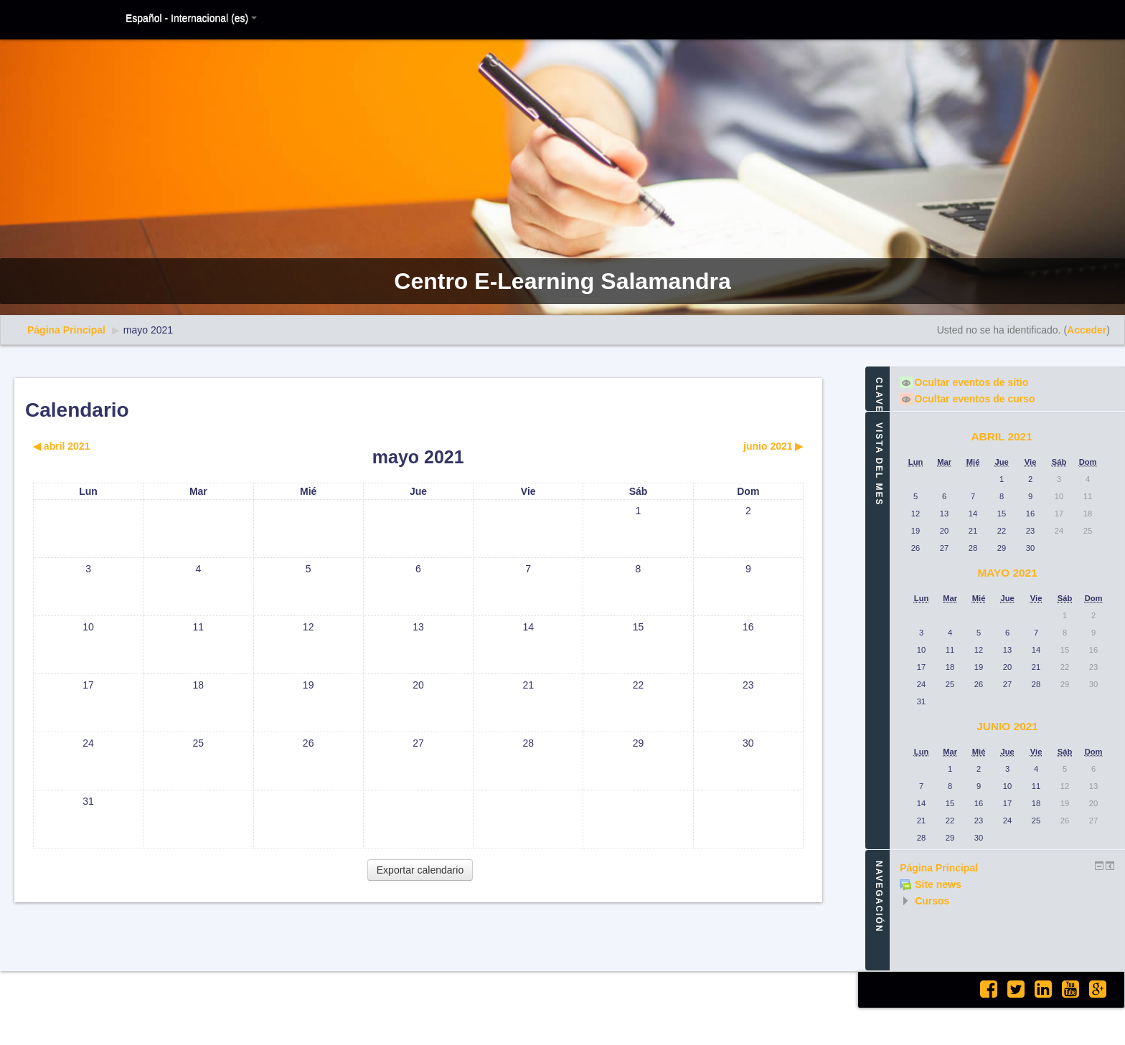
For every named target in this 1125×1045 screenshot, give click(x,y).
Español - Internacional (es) (191, 18)
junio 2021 (1007, 726)
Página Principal (66, 330)
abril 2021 (1001, 436)
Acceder (1086, 330)
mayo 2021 (148, 330)
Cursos (932, 901)
